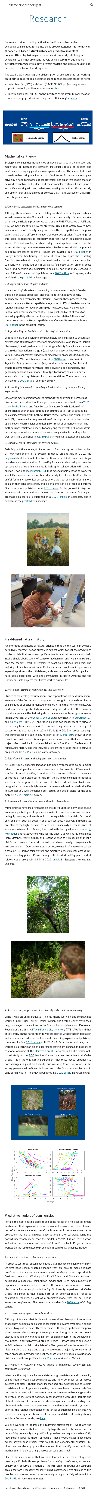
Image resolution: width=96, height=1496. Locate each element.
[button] (4, 5)
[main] (48, 18)
